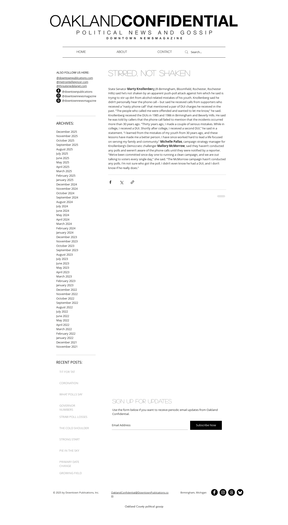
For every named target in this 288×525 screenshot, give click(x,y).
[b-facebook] (58, 90)
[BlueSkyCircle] (240, 492)
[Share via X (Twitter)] (121, 182)
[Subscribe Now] (206, 425)
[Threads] (58, 100)
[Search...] (203, 52)
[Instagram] (58, 95)
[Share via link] (132, 182)
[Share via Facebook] (110, 182)
